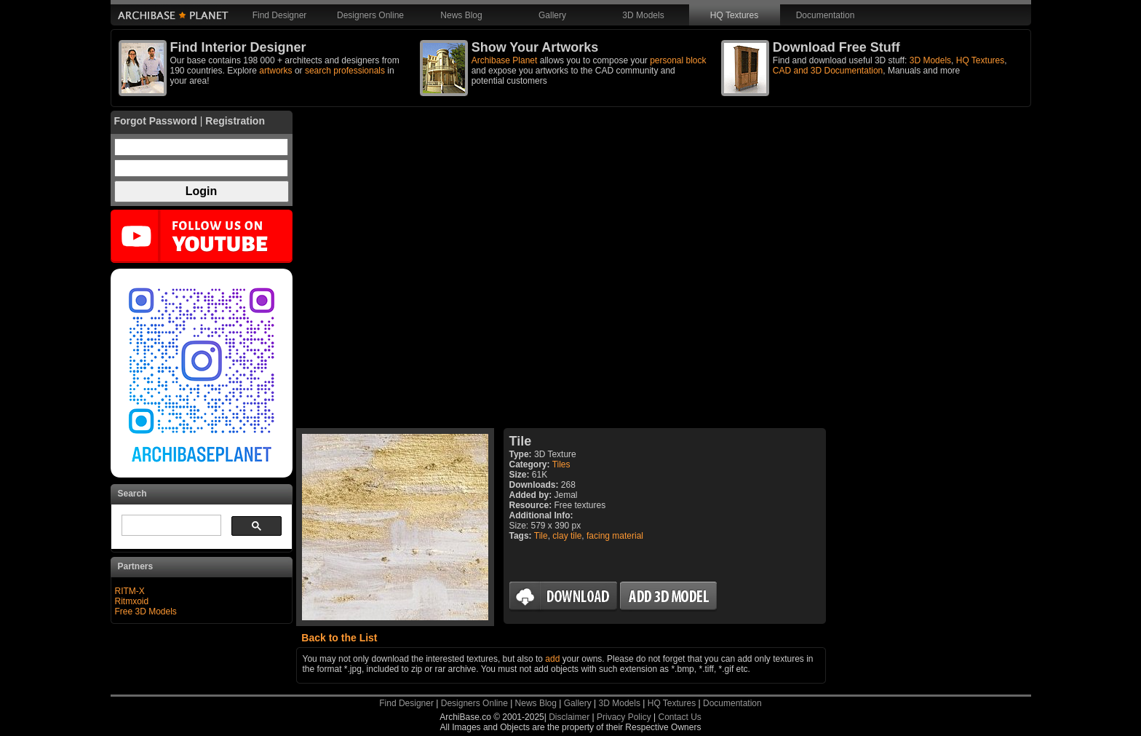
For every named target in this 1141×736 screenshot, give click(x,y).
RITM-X (130, 591)
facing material (615, 536)
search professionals (345, 71)
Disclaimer (569, 717)
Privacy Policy (624, 717)
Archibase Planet (505, 60)
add (552, 659)
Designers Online (370, 15)
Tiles (561, 464)
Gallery (552, 15)
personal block (678, 60)
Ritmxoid (132, 601)
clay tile (566, 536)
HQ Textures (734, 15)
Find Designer (280, 15)
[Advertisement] (561, 269)
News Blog (461, 15)
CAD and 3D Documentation (828, 71)
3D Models (643, 15)
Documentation (825, 15)
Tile (541, 536)
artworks (275, 71)
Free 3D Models (146, 611)
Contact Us (679, 717)
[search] (170, 525)
